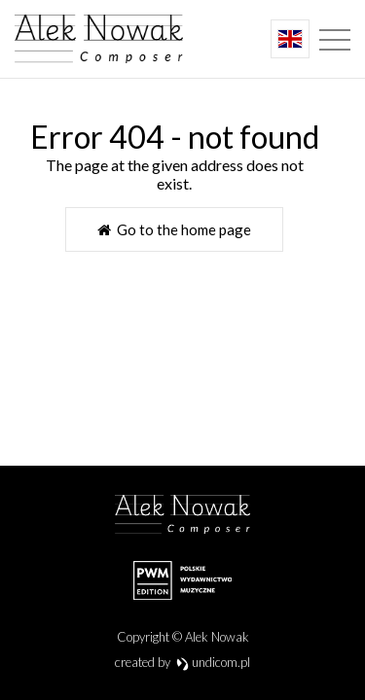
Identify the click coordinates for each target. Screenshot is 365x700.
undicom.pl (213, 662)
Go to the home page (174, 229)
